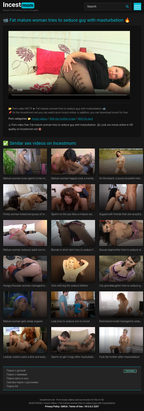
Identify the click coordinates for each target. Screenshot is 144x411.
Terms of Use (76, 406)
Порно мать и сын (17, 378)
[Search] (107, 6)
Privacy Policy (52, 406)
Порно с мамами (17, 374)
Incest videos (39, 118)
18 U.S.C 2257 (91, 406)
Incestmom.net (47, 400)
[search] (127, 6)
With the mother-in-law (63, 118)
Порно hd (12, 386)
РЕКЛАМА (130, 371)
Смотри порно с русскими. (23, 382)
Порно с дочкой (16, 370)
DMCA (64, 406)
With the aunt (85, 118)
